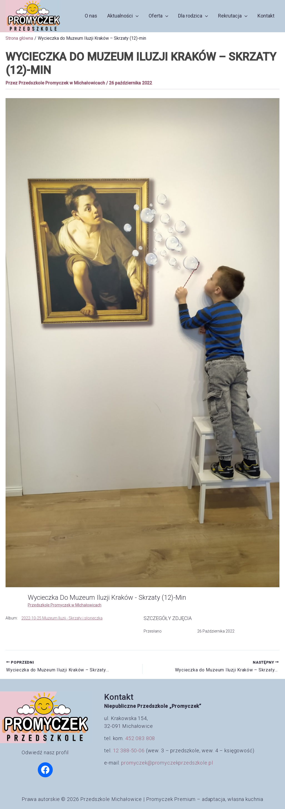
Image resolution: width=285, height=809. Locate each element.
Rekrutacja (233, 16)
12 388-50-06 (129, 750)
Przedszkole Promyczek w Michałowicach (64, 605)
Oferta (158, 16)
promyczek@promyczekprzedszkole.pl (167, 763)
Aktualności (123, 16)
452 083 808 (140, 738)
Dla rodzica (193, 16)
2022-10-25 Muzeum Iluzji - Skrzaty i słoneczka (61, 618)
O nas (91, 16)
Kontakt (266, 16)
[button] (136, 16)
